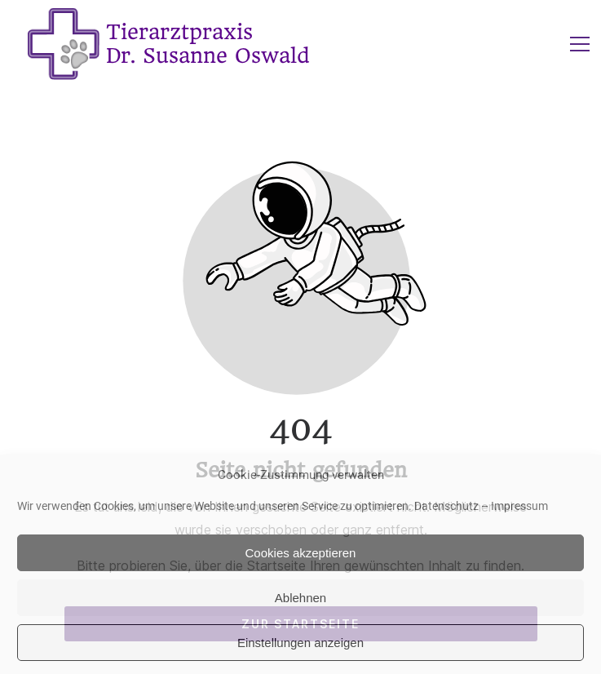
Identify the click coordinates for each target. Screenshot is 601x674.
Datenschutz (446, 505)
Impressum (519, 505)
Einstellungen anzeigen (300, 643)
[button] (580, 44)
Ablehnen (300, 598)
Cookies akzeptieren (300, 553)
